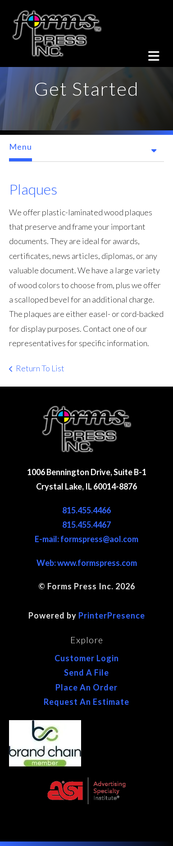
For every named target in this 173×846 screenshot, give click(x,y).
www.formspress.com (97, 563)
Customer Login (87, 658)
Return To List (40, 368)
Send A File (86, 672)
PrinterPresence (111, 615)
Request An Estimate (86, 702)
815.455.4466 (86, 510)
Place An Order (86, 687)
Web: (46, 563)
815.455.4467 (86, 525)
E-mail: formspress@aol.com (86, 539)
